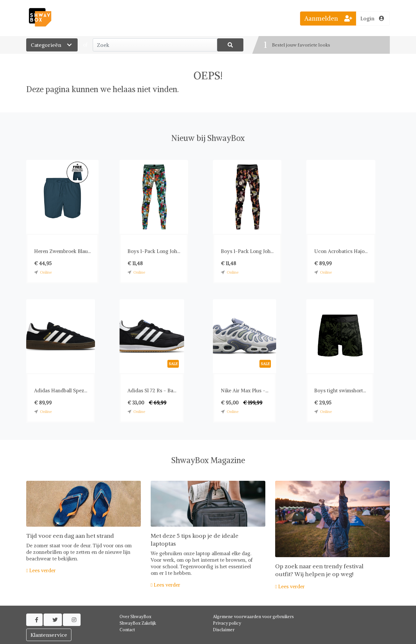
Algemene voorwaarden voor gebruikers (253, 616)
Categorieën (52, 45)
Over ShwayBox (135, 616)
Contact (127, 630)
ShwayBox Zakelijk (138, 623)
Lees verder (41, 570)
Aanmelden (328, 18)
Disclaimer (224, 630)
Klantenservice (48, 635)
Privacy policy (227, 623)
